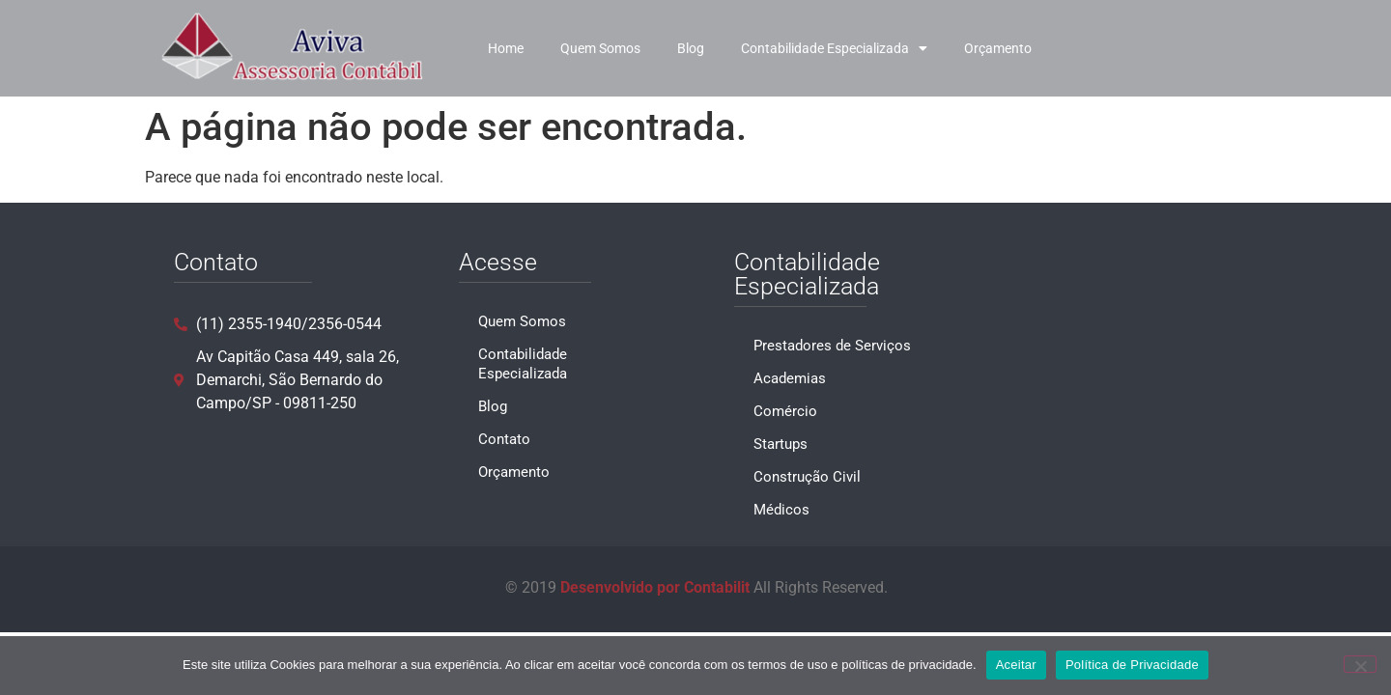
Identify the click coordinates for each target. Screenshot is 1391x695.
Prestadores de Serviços (832, 345)
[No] (1360, 664)
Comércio (785, 411)
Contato (504, 439)
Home (506, 48)
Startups (780, 444)
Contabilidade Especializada (834, 48)
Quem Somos (600, 48)
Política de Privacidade (1132, 664)
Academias (789, 378)
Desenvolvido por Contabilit (655, 587)
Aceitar (1016, 664)
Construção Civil (807, 477)
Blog (690, 48)
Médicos (781, 509)
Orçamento (998, 48)
